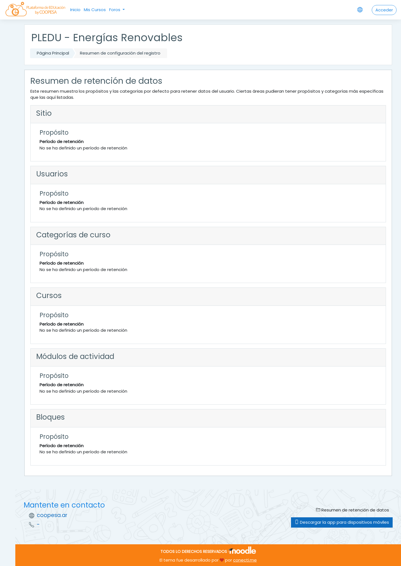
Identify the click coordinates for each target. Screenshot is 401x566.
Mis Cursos (95, 10)
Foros (115, 10)
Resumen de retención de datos (352, 510)
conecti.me (245, 560)
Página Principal (53, 53)
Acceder (384, 10)
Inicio (75, 10)
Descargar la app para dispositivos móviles (342, 522)
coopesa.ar (52, 515)
